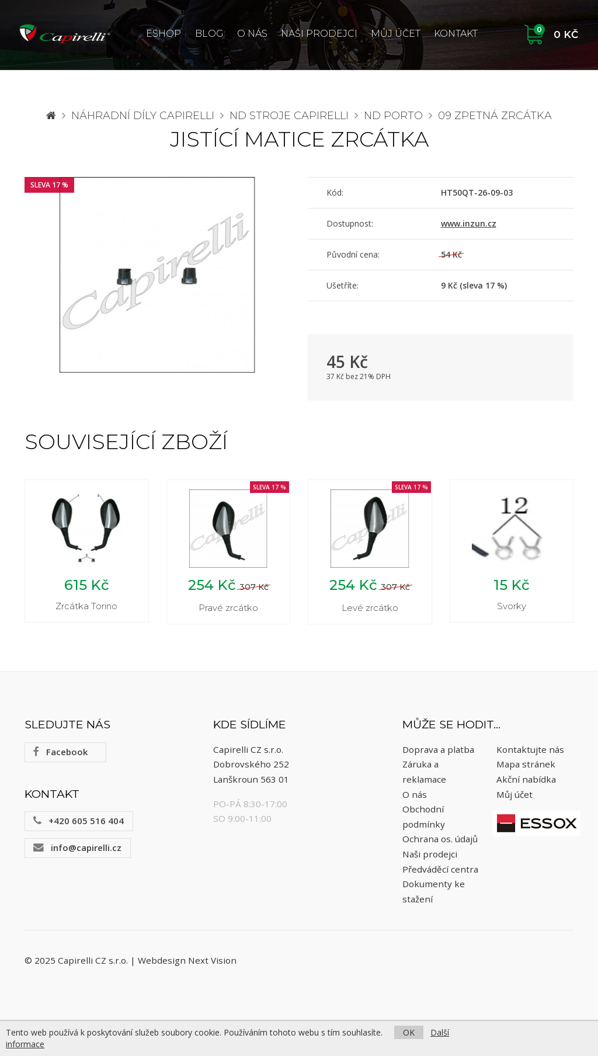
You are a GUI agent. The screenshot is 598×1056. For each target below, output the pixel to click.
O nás (252, 33)
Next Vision (212, 960)
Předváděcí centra (440, 869)
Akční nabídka (526, 779)
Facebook (60, 752)
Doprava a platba (438, 749)
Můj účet (395, 33)
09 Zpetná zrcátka (495, 115)
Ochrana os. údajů (440, 839)
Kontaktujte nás (530, 749)
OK (409, 1032)
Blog (209, 33)
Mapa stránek (525, 764)
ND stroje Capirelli (289, 115)
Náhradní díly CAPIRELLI (142, 115)
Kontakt (456, 33)
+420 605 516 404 (78, 820)
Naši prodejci (319, 33)
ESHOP (163, 33)
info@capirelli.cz (77, 847)
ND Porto (393, 115)
